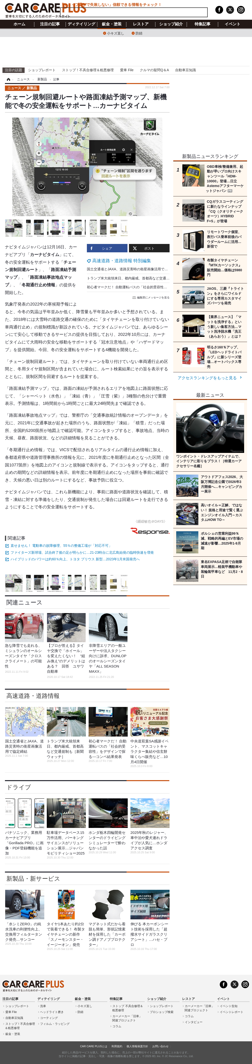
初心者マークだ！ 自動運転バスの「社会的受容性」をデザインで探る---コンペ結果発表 (154, 287)
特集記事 (202, 24)
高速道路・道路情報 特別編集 (121, 260)
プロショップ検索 (161, 1012)
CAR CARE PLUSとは (93, 1046)
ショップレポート (42, 70)
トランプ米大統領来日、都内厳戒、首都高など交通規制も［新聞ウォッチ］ (145, 278)
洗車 (43, 1006)
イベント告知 (228, 1006)
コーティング (49, 1018)
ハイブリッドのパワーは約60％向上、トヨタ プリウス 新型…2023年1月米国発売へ (75, 559)
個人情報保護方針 (137, 1046)
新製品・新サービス (33, 878)
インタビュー (194, 1022)
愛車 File (126, 70)
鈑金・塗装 (112, 24)
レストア (141, 24)
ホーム (19, 24)
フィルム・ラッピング (55, 1024)
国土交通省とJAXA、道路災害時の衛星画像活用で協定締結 (132, 269)
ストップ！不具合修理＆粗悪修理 (88, 70)
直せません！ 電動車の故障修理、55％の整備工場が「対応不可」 (61, 546)
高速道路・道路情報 (33, 695)
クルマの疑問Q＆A (154, 70)
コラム (116, 1026)
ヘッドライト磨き (52, 1012)
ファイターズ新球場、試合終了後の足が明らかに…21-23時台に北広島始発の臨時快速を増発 (82, 552)
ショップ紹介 (171, 24)
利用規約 (116, 1046)
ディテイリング (81, 24)
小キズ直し (115, 32)
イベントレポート (231, 1012)
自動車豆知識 (185, 70)
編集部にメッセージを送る (151, 297)
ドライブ (18, 787)
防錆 (139, 32)
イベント (232, 24)
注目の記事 (50, 24)
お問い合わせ (160, 1046)
